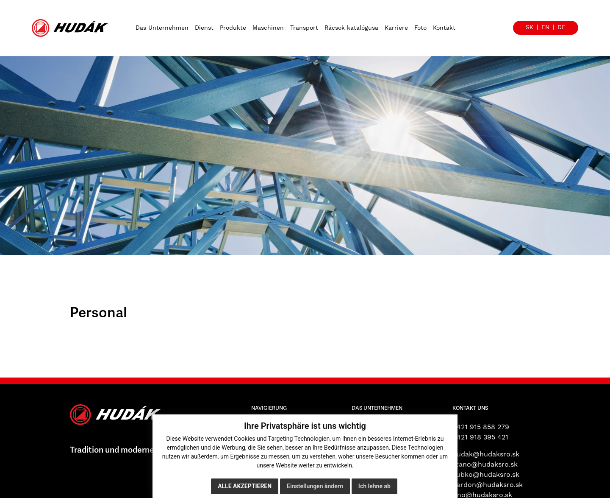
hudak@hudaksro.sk (485, 454)
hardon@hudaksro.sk (487, 485)
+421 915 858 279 (480, 427)
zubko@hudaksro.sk (485, 474)
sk (529, 27)
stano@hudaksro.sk (485, 464)
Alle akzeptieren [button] (245, 486)
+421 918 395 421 (480, 437)
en (545, 27)
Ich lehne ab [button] (374, 486)
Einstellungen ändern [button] (315, 486)
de (561, 27)
